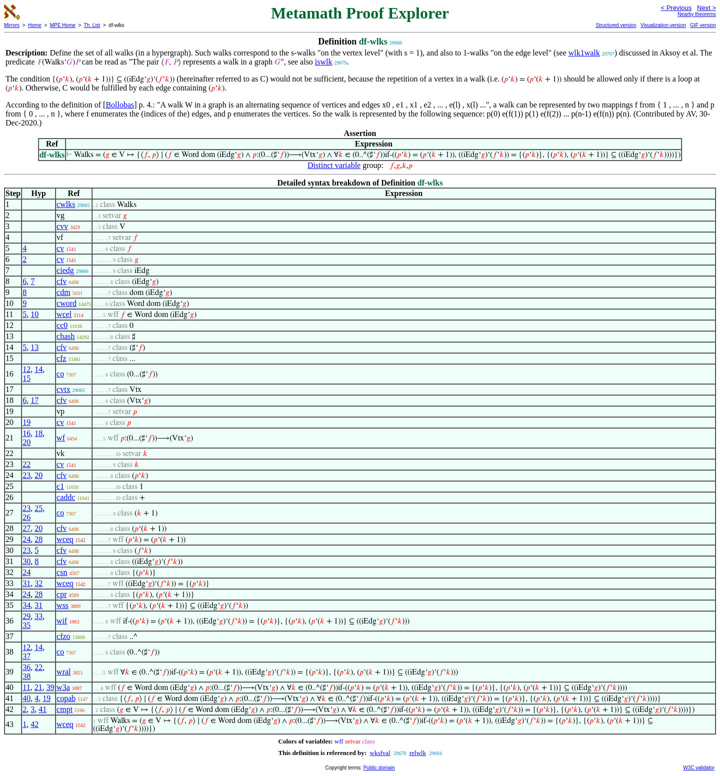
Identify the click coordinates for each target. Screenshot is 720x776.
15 (26, 378)
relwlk (418, 752)
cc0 (62, 325)
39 (50, 687)
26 (26, 517)
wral (63, 672)
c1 (60, 486)
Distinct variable (334, 165)
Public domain (379, 767)
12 (26, 369)
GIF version (703, 25)
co (60, 374)
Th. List (92, 25)
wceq (65, 539)
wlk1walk (584, 52)
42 (34, 724)
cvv (62, 226)
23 (26, 475)
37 (26, 656)
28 (38, 539)
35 (26, 625)
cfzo (63, 636)
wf (60, 438)
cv (60, 248)
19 (26, 422)
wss (62, 605)
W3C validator (698, 767)
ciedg (65, 270)
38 (26, 676)
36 (26, 667)
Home (35, 25)
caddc (65, 497)
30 (26, 561)
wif (61, 620)
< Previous (676, 8)
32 (38, 583)
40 (26, 698)
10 (34, 314)
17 (34, 400)
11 (26, 687)
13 (34, 347)
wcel (64, 314)
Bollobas (120, 104)
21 (38, 687)
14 (38, 369)
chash (65, 336)
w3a (63, 687)
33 (38, 616)
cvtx (63, 389)
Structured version (616, 25)
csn (61, 572)
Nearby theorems (697, 14)
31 (26, 583)
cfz (61, 358)
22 (26, 464)
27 (26, 528)
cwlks (65, 204)
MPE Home (63, 25)
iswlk (323, 62)
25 (38, 508)
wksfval (380, 752)
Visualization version (663, 25)
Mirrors (12, 25)
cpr (61, 594)
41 (42, 709)
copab (66, 698)
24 (26, 539)
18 (38, 433)
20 (26, 442)
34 (26, 605)
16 (26, 433)
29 (26, 616)
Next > (706, 8)
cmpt (64, 709)
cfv (61, 281)
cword (66, 303)
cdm (63, 292)
